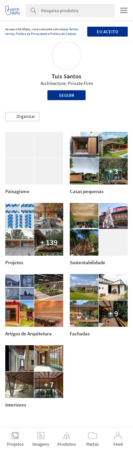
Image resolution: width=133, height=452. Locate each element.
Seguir (66, 95)
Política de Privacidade (31, 34)
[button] (22, 116)
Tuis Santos (66, 76)
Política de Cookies (63, 34)
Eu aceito (107, 32)
